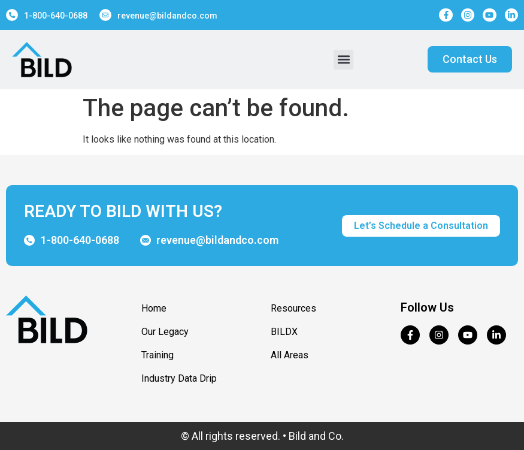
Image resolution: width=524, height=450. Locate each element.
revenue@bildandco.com (167, 15)
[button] (343, 60)
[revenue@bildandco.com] (105, 15)
